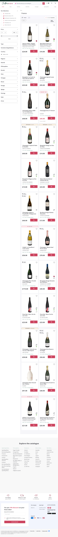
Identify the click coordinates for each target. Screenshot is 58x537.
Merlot (48, 464)
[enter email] (14, 514)
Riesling (37, 457)
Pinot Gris (38, 464)
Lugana (37, 455)
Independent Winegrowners (16, 464)
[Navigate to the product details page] (30, 33)
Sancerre (37, 459)
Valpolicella (49, 450)
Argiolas (26, 463)
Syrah (48, 466)
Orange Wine (16, 452)
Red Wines (18, 6)
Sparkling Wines (46, 6)
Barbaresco (49, 463)
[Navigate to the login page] (52, 3)
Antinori (26, 450)
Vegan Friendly (16, 450)
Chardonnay (38, 463)
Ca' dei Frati (26, 466)
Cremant (4, 462)
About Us (32, 507)
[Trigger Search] (43, 3)
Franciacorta (4, 455)
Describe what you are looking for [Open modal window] (24, 3)
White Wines (27, 6)
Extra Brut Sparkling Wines (6, 466)
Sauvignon (38, 466)
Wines (10, 6)
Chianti (48, 461)
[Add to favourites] (36, 25)
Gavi (36, 453)
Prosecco (4, 453)
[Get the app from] (49, 513)
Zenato (25, 464)
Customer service (42, 507)
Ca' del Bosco (27, 453)
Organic (14, 467)
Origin (55, 6)
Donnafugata (27, 455)
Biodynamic (15, 458)
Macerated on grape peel (17, 456)
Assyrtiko (37, 450)
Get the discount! (14, 521)
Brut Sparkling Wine (6, 464)
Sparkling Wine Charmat (5, 460)
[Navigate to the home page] (7, 3)
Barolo (48, 453)
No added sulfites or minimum (17, 461)
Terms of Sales (42, 509)
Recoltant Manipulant (17, 453)
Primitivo (49, 457)
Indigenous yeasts (17, 470)
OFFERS (3, 6)
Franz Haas (26, 461)
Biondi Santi (26, 459)
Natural (14, 468)
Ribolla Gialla (38, 461)
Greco (37, 452)
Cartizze (3, 457)
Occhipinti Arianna (28, 457)
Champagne (36, 6)
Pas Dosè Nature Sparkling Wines (5, 470)
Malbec (48, 455)
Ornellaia (26, 452)
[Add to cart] (33, 51)
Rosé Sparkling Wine (6, 452)
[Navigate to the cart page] (55, 3)
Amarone (49, 459)
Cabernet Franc (50, 452)
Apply (9, 38)
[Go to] (48, 508)
